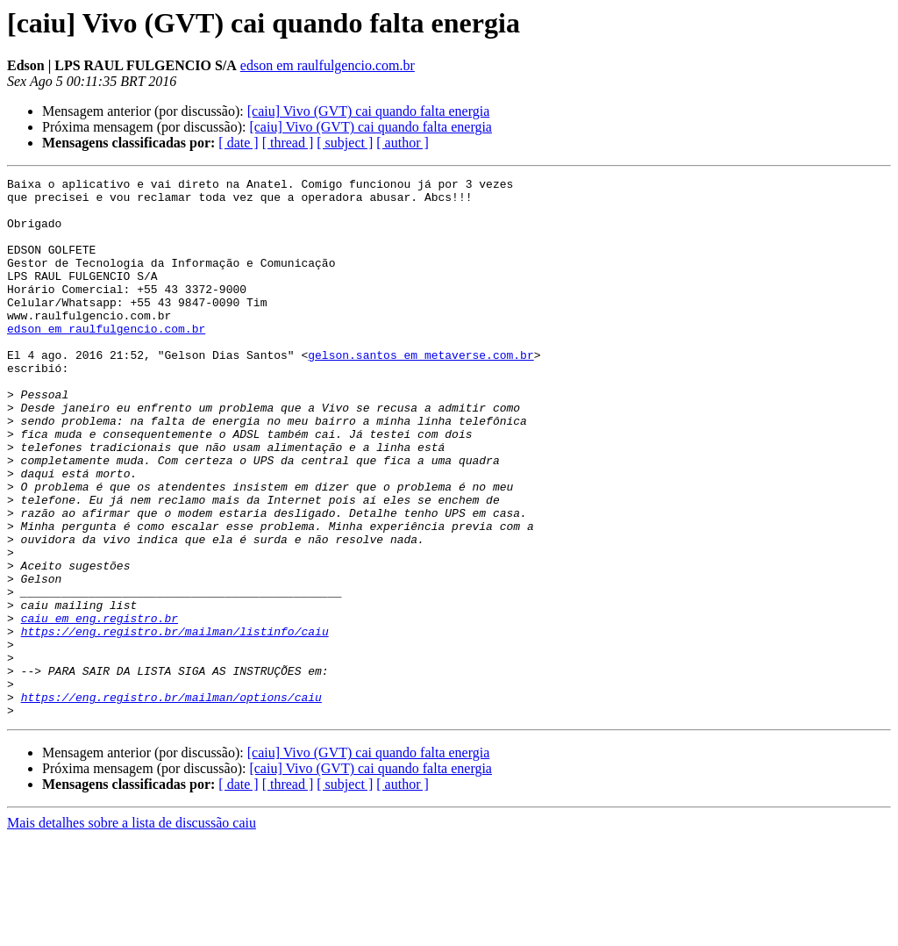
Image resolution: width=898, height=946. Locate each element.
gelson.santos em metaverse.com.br (420, 391)
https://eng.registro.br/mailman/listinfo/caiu (175, 723)
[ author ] (402, 142)
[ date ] (238, 142)
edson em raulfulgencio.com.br (327, 65)
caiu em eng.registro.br (99, 707)
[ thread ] (288, 142)
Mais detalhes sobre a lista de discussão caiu (131, 930)
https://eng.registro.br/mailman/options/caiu (171, 802)
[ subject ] (345, 142)
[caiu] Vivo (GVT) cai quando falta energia (368, 111)
